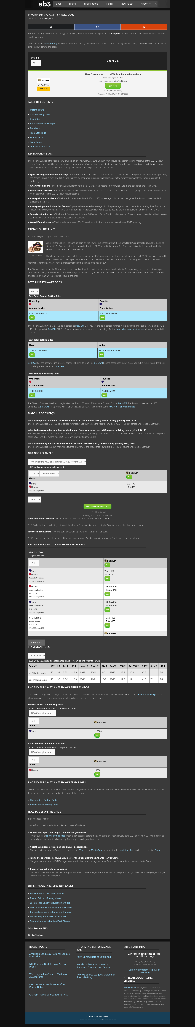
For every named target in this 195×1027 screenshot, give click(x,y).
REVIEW (44, 88)
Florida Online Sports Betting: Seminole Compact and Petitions (94, 966)
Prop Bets (35, 128)
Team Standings (38, 132)
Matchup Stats (37, 109)
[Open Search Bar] (155, 4)
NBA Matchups (37, 935)
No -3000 (109, 574)
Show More (36, 642)
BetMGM (79, 325)
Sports (75, 4)
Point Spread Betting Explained (93, 956)
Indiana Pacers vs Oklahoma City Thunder (50, 912)
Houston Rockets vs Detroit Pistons (47, 893)
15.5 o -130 (110, 617)
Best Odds (35, 119)
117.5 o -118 (111, 602)
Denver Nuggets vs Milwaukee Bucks (48, 916)
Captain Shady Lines (40, 114)
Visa (81, 850)
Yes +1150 (109, 571)
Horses (112, 4)
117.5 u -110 (111, 605)
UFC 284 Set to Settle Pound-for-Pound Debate (47, 986)
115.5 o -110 (111, 586)
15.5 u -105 (110, 621)
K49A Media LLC (130, 988)
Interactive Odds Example (42, 123)
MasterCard (97, 850)
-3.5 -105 (130, 483)
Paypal (157, 850)
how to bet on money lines (122, 406)
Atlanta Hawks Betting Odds (44, 804)
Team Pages (36, 142)
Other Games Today (40, 146)
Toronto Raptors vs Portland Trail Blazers (50, 921)
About (147, 4)
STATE (35, 58)
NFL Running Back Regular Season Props (48, 965)
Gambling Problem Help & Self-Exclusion (145, 971)
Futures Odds (36, 137)
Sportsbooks (93, 4)
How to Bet (129, 4)
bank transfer (126, 850)
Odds (61, 4)
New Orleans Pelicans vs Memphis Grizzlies (51, 907)
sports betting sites (55, 835)
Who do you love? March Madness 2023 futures (48, 975)
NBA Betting (51, 43)
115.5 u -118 (111, 590)
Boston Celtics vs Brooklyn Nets (45, 898)
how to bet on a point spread (130, 329)
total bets (59, 366)
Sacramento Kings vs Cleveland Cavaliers (50, 902)
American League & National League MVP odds (49, 955)
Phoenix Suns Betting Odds (43, 800)
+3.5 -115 (130, 487)
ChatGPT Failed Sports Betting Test (48, 994)
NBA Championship (146, 694)
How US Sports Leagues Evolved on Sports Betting (95, 976)
